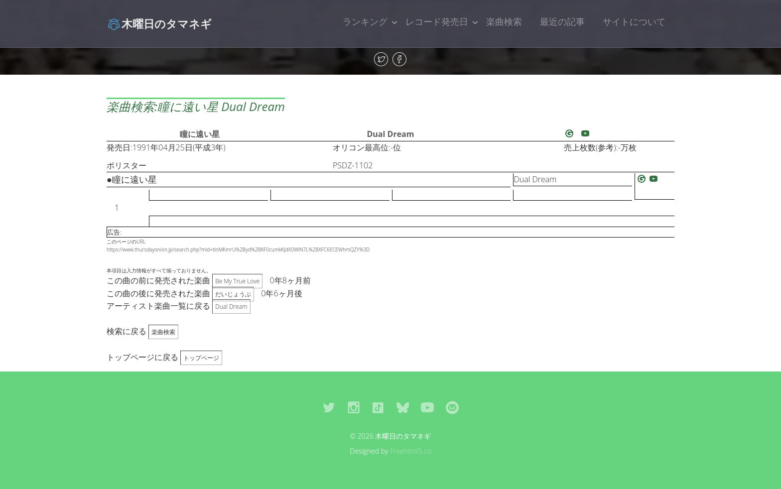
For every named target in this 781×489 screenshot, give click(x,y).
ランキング (365, 21)
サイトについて (634, 21)
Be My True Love (237, 281)
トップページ (201, 358)
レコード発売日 (436, 21)
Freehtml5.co (410, 451)
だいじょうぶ (233, 294)
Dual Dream (390, 133)
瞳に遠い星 (200, 133)
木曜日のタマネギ (159, 23)
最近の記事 (562, 21)
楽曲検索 (504, 21)
